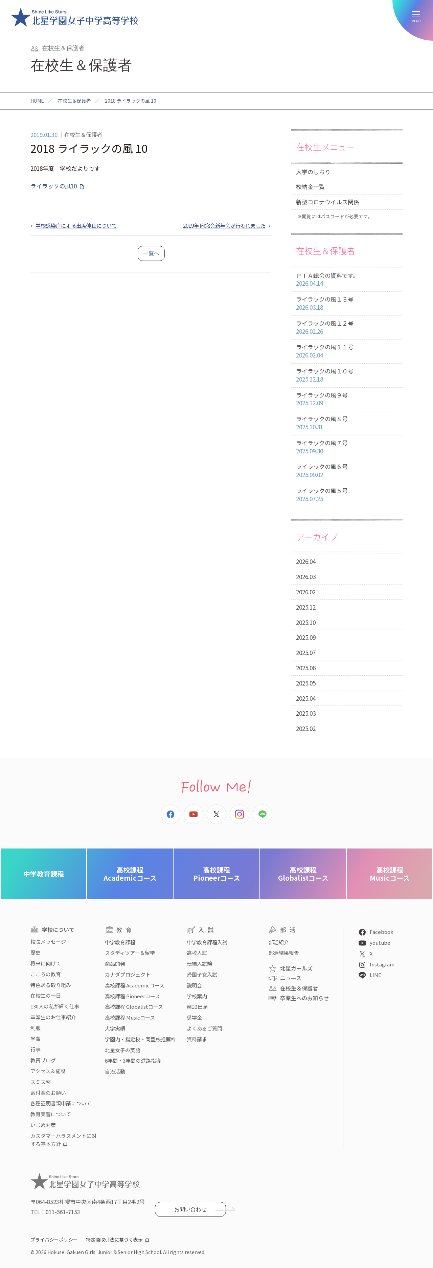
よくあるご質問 (204, 1028)
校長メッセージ (48, 941)
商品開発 (115, 963)
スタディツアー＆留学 (130, 952)
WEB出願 (197, 1006)
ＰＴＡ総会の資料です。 (346, 279)
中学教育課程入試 (207, 942)
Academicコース (130, 874)
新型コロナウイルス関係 (327, 202)
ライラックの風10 (53, 186)
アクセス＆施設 (48, 1071)
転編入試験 (199, 963)
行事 (35, 1049)
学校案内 (197, 996)
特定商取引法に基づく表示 (114, 1239)
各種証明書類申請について (60, 1103)
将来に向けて (45, 963)
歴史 (35, 952)
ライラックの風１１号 (346, 351)
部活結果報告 (284, 952)
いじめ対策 (43, 1124)
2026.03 (306, 576)
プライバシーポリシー (54, 1239)
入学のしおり (313, 171)
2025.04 (306, 698)
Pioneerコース (216, 874)
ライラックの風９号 (346, 399)
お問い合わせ (190, 1209)
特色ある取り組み (50, 984)
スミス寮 (40, 1081)
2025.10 (306, 622)
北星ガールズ (296, 968)
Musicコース (390, 874)
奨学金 (194, 1017)
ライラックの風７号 (346, 447)
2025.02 (306, 728)
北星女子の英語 (122, 1050)
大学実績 (115, 1028)
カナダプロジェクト (128, 974)
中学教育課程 (43, 874)
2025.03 (306, 713)
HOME (37, 100)
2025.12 (306, 607)
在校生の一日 (45, 995)
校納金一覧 (310, 186)
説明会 (194, 985)
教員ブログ (43, 1060)
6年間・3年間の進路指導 (133, 1060)
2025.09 (306, 637)
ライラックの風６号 (346, 470)
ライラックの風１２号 (346, 327)
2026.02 (306, 592)
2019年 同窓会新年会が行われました (224, 225)
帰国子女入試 (202, 974)
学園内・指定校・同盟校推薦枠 (140, 1039)
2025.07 (306, 652)
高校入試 (197, 952)
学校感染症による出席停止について (76, 225)
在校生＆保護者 (74, 100)
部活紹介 (279, 942)
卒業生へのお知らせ (304, 998)
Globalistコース (303, 874)
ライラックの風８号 (346, 423)
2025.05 (306, 683)
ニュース (290, 978)
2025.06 (306, 667)
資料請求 (197, 1039)
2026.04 (306, 561)
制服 (35, 1027)
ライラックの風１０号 (346, 375)
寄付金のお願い (48, 1092)
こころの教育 (45, 974)
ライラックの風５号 (346, 495)
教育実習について (50, 1114)
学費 (35, 1038)
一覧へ (151, 253)
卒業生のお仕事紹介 (53, 1017)
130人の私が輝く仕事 (54, 1006)
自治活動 (115, 1071)
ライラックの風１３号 (346, 303)
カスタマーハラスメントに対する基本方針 (63, 1139)
